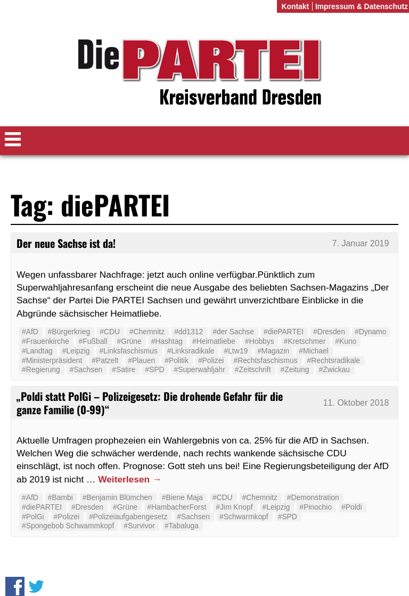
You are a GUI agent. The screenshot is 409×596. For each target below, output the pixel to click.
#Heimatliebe (213, 341)
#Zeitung (295, 369)
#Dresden (329, 331)
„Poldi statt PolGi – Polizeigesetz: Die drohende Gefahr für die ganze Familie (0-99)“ (150, 402)
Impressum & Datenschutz (361, 6)
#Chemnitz (147, 331)
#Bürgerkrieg (69, 331)
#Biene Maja (182, 497)
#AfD (30, 331)
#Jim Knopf (234, 507)
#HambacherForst (176, 507)
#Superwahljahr (199, 369)
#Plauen (141, 360)
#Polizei (211, 360)
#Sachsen (86, 369)
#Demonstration (313, 497)
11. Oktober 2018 (356, 402)
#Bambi (60, 497)
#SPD (154, 369)
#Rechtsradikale (333, 360)
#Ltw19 (236, 351)
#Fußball (93, 341)
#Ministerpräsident (52, 360)
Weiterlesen (129, 479)
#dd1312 (188, 331)
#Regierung (41, 369)
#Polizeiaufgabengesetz (128, 516)
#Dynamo (370, 331)
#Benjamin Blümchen (117, 497)
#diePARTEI (284, 331)
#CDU (110, 331)
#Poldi (351, 507)
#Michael (313, 351)
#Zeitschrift (253, 369)
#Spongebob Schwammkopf (68, 525)
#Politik (177, 360)
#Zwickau (334, 369)
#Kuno (345, 341)
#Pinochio (315, 507)
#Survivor (139, 525)
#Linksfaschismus (128, 351)
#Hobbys (259, 341)
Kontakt (295, 6)
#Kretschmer (305, 341)
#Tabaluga (182, 525)
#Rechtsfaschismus (265, 360)
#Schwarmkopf (243, 516)
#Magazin (273, 351)
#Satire (123, 369)
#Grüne (129, 341)
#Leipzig (76, 351)
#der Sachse (233, 331)
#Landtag (37, 351)
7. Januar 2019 (360, 243)
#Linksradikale (191, 351)
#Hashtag (167, 341)
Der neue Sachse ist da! (66, 243)
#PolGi (33, 516)
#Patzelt (105, 360)
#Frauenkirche (45, 341)
